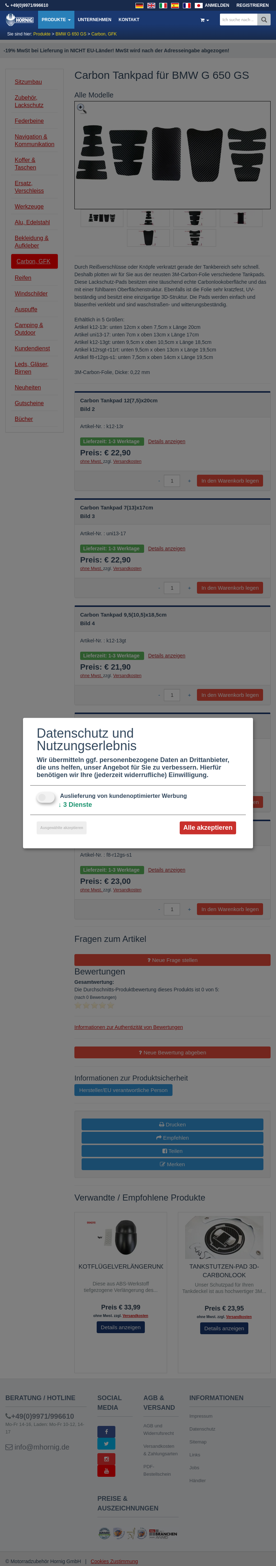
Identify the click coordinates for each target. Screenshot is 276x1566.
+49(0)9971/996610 (29, 5)
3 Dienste (75, 804)
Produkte (56, 19)
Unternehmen (94, 19)
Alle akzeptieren (208, 827)
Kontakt (129, 19)
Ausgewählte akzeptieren (61, 828)
